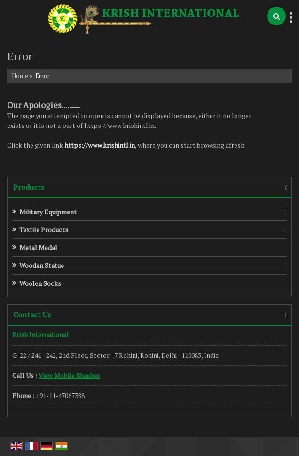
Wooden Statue (41, 265)
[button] (69, 375)
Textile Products (43, 229)
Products (28, 187)
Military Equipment (48, 211)
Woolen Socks (40, 283)
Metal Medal (38, 247)
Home (20, 76)
